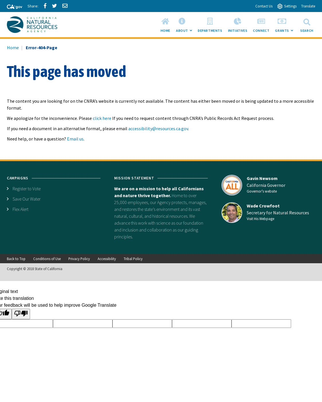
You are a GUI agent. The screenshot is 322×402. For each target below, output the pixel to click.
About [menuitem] (185, 26)
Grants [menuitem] (285, 26)
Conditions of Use (47, 258)
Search (306, 24)
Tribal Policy (133, 258)
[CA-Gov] (12, 7)
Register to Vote (27, 188)
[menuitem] (165, 24)
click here (102, 118)
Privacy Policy (79, 258)
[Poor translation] (21, 314)
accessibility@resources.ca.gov (158, 128)
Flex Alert (20, 209)
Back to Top (16, 258)
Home (13, 47)
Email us (75, 139)
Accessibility (107, 258)
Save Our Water (27, 199)
